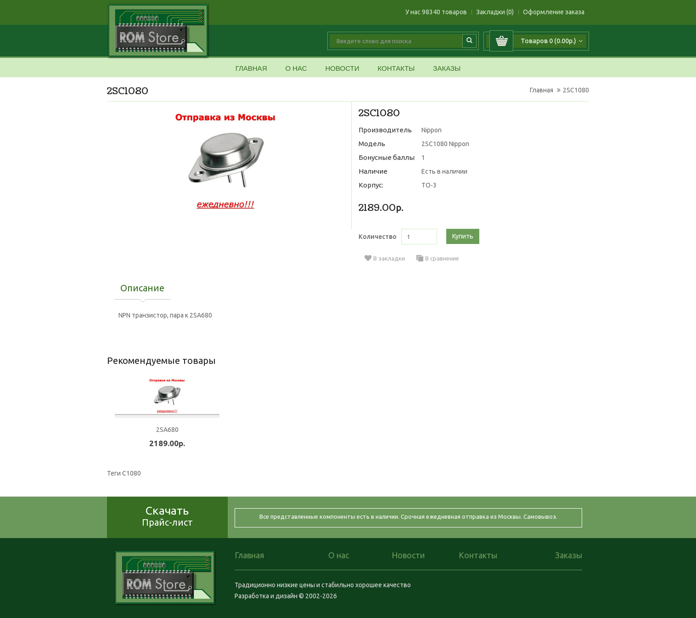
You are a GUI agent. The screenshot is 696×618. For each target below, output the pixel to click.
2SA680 (167, 429)
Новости (342, 69)
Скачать (167, 515)
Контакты (396, 69)
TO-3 (429, 185)
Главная (251, 69)
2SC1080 (576, 90)
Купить (462, 236)
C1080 (131, 473)
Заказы (446, 69)
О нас (296, 69)
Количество (378, 236)
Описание (142, 288)
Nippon (431, 130)
